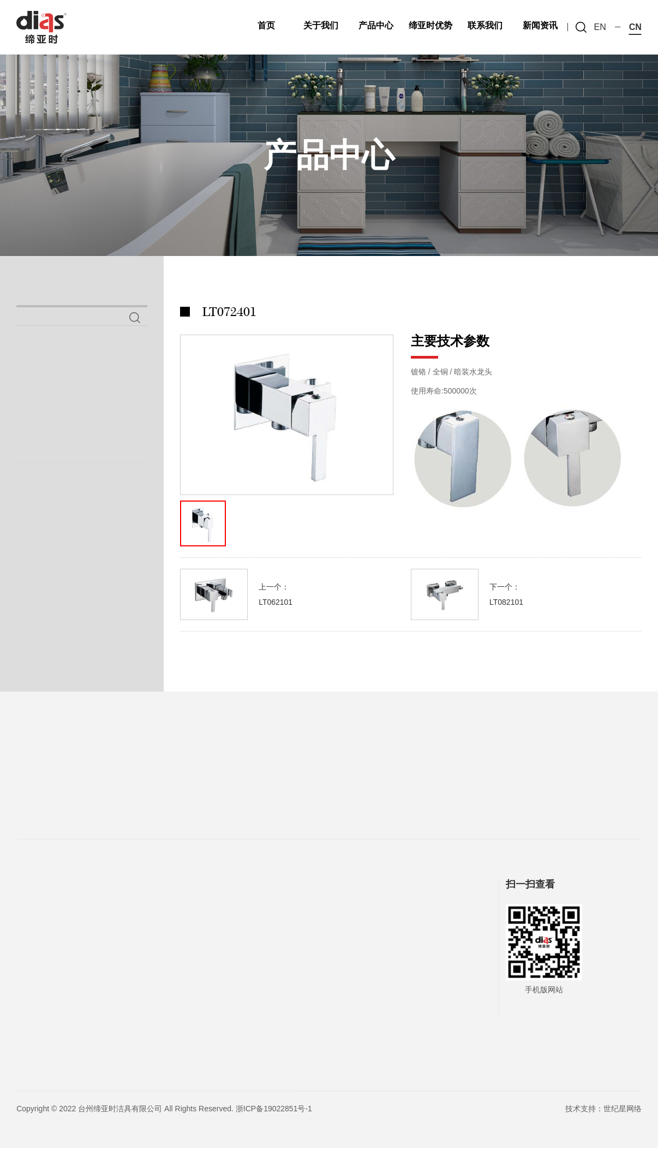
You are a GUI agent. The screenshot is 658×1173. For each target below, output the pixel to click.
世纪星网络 (622, 1133)
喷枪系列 (49, 426)
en (600, 27)
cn (635, 27)
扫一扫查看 (530, 909)
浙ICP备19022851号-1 (274, 1133)
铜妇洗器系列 (62, 459)
